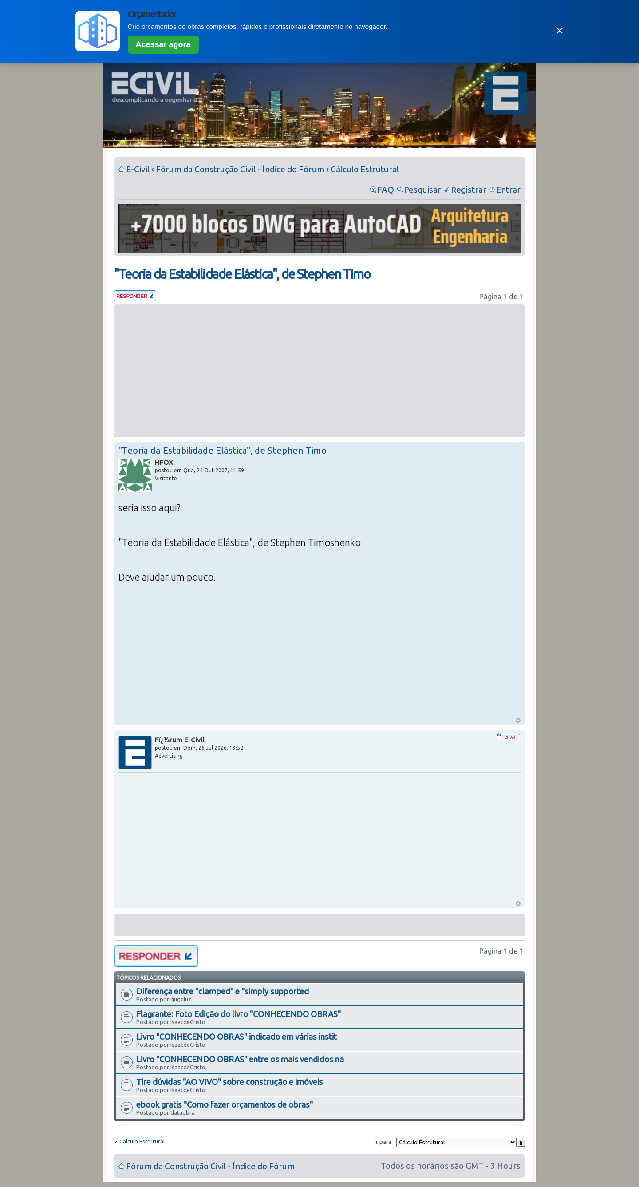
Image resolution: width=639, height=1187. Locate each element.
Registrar (468, 189)
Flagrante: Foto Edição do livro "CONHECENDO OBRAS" (238, 1013)
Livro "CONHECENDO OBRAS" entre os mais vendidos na (240, 1059)
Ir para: (384, 1142)
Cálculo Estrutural (365, 169)
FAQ (385, 189)
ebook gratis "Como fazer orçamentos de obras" (224, 1104)
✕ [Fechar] (560, 30)
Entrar (508, 189)
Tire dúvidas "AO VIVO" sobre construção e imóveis (229, 1081)
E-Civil (138, 169)
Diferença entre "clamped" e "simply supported (222, 991)
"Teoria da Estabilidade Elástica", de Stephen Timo (242, 273)
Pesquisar (422, 189)
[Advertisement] (319, 368)
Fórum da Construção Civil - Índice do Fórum (240, 169)
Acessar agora (163, 44)
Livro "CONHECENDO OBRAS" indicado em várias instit (236, 1036)
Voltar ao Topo (518, 720)
